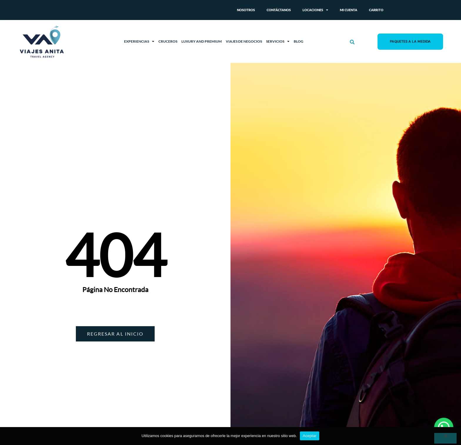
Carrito (376, 10)
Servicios (278, 41)
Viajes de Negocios (244, 41)
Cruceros (167, 41)
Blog (298, 41)
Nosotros (246, 10)
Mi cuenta (348, 10)
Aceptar (310, 436)
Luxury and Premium (201, 41)
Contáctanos (279, 10)
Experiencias (139, 41)
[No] (445, 438)
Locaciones (315, 10)
